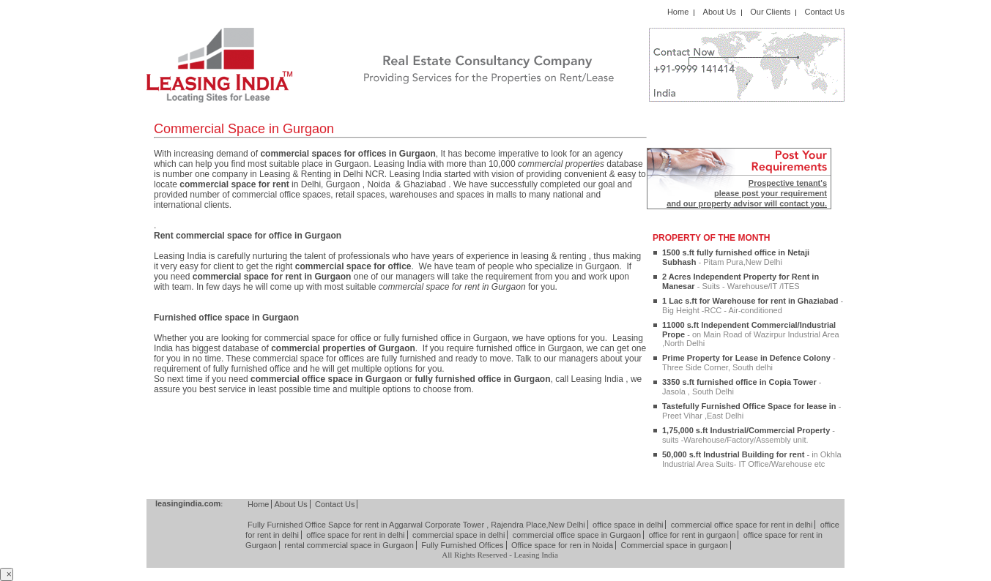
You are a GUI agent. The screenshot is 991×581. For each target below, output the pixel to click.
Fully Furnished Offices (462, 545)
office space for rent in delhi (355, 535)
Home (677, 11)
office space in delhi (628, 524)
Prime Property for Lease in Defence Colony (749, 362)
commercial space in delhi (458, 535)
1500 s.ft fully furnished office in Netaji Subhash (735, 257)
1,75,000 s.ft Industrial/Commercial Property (748, 435)
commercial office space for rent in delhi (742, 524)
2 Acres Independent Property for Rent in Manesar (740, 281)
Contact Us (825, 11)
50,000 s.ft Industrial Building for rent (752, 459)
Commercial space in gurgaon (674, 545)
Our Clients (770, 11)
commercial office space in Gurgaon (577, 535)
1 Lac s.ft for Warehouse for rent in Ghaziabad (752, 305)
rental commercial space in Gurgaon (349, 545)
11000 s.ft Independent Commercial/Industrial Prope (750, 334)
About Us (719, 11)
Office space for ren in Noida (562, 545)
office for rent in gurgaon (691, 535)
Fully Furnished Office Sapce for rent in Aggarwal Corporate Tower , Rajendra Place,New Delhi (416, 524)
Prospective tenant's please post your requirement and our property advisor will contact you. (747, 193)
